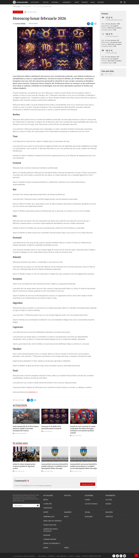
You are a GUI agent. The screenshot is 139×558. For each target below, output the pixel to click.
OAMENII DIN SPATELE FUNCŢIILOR (50, 529)
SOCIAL (92, 2)
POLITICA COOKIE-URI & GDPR (89, 555)
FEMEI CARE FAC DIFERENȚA (52, 520)
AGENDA (108, 503)
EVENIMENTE (109, 495)
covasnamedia (20, 2)
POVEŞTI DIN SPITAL (49, 524)
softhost (32, 555)
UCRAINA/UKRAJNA (49, 538)
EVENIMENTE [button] (67, 2)
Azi (102, 74)
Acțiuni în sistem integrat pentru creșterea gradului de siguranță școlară (24, 466)
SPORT (77, 2)
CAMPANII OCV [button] (36, 7)
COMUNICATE (47, 508)
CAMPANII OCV (48, 516)
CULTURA (108, 499)
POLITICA (46, 2)
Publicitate (53, 555)
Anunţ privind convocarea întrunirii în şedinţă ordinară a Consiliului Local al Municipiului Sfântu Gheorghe (54, 466)
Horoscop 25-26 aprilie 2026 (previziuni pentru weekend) (51, 427)
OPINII (45, 547)
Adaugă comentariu (88, 482)
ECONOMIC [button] (55, 2)
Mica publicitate (62, 555)
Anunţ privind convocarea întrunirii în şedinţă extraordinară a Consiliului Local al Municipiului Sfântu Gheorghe (83, 466)
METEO (45, 499)
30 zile (111, 74)
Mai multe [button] (34, 11)
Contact (71, 555)
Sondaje (77, 555)
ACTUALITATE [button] (35, 2)
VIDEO (66, 547)
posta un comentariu (45, 485)
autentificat (26, 485)
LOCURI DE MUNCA (91, 503)
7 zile (106, 74)
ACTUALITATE (20, 405)
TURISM (87, 499)
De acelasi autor (20, 443)
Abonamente (45, 555)
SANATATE (85, 2)
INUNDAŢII (46, 534)
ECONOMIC (88, 495)
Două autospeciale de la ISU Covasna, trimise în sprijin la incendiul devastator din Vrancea (26, 428)
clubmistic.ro (32, 392)
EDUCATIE (101, 2)
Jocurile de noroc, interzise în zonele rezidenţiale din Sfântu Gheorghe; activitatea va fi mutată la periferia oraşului (82, 429)
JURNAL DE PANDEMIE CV (51, 543)
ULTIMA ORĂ (47, 503)
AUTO (66, 516)
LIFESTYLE (108, 516)
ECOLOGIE (88, 516)
